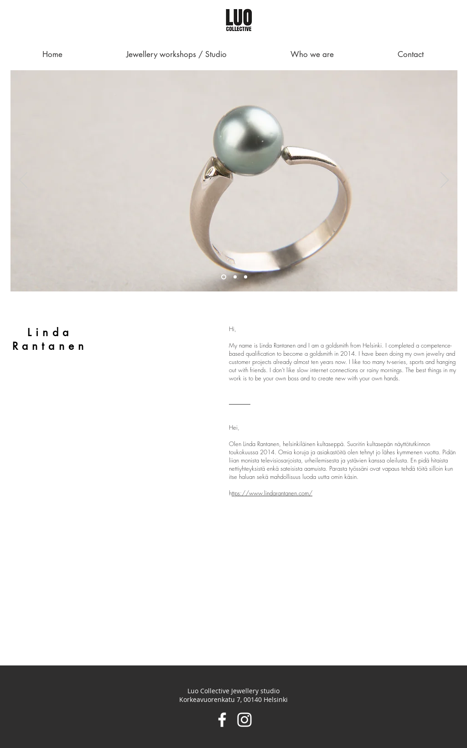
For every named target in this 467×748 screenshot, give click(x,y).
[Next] (445, 180)
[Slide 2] (235, 277)
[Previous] (23, 180)
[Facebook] (222, 719)
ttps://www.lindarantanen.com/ (272, 493)
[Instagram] (244, 719)
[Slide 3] (245, 277)
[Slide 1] (223, 277)
